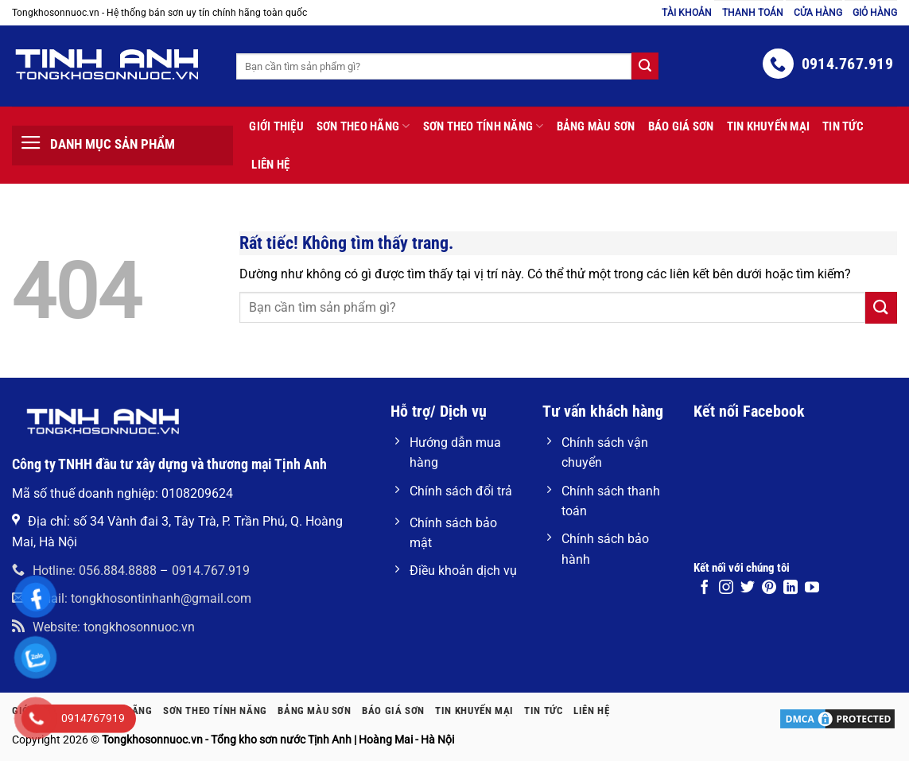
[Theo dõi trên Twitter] (747, 588)
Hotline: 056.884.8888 (84, 570)
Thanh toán (752, 12)
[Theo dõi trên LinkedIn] (790, 588)
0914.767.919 (211, 570)
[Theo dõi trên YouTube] (812, 588)
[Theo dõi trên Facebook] (704, 588)
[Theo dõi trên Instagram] (726, 588)
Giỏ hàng (875, 12)
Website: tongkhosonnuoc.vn (103, 627)
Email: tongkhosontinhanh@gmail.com (131, 598)
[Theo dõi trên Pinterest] (769, 588)
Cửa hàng (818, 12)
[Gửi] (881, 307)
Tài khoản (687, 12)
